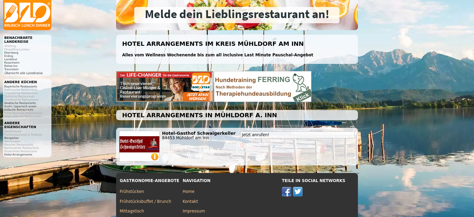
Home (188, 191)
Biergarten (11, 138)
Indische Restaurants (18, 109)
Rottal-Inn (11, 66)
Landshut (10, 59)
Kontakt (190, 201)
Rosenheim (12, 62)
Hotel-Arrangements (18, 154)
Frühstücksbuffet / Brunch (145, 201)
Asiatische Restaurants (20, 103)
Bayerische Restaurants (20, 86)
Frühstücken (132, 191)
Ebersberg (11, 52)
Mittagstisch (132, 211)
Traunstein (11, 69)
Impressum (194, 211)
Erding (8, 56)
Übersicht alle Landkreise (23, 73)
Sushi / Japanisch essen (20, 106)
